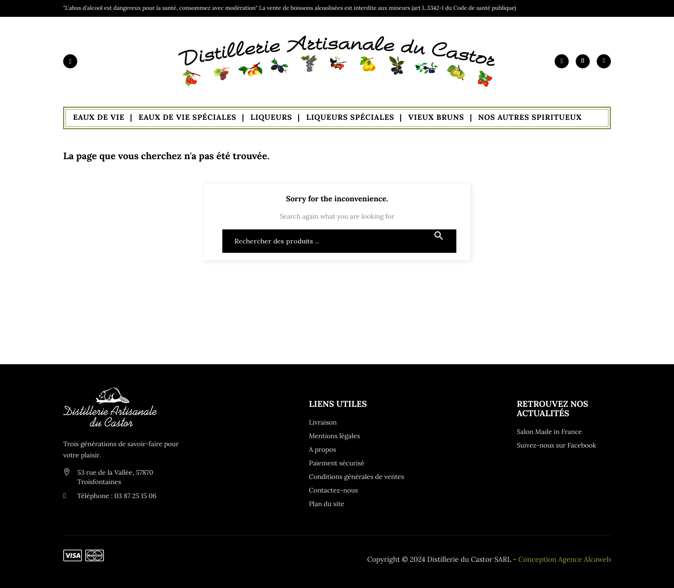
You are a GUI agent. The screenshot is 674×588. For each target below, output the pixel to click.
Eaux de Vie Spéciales (187, 117)
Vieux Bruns (436, 117)
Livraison (323, 422)
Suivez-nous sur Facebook (556, 445)
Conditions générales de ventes (356, 476)
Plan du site (326, 503)
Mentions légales (334, 436)
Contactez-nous (333, 490)
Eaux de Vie (99, 117)
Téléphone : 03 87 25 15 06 (116, 496)
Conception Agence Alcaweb (564, 559)
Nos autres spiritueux (530, 117)
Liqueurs (271, 117)
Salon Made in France (549, 431)
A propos (322, 449)
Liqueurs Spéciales (350, 117)
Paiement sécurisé (337, 463)
